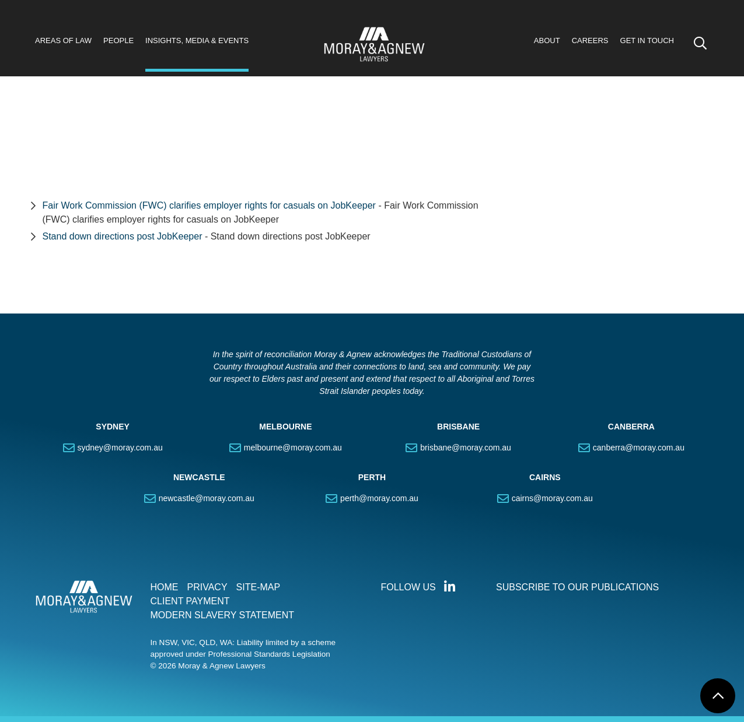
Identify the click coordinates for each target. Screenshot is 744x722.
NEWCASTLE (199, 477)
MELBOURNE (285, 426)
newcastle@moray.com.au (206, 498)
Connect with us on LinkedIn (450, 587)
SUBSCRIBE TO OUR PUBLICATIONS (577, 587)
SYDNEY (113, 426)
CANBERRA (631, 426)
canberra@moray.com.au (638, 447)
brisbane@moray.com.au (465, 447)
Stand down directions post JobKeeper (124, 236)
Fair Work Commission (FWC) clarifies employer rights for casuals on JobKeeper (209, 205)
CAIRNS (545, 477)
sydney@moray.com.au (120, 447)
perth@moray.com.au (379, 498)
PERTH (372, 477)
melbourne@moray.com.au (293, 447)
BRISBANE (458, 426)
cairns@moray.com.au (552, 498)
